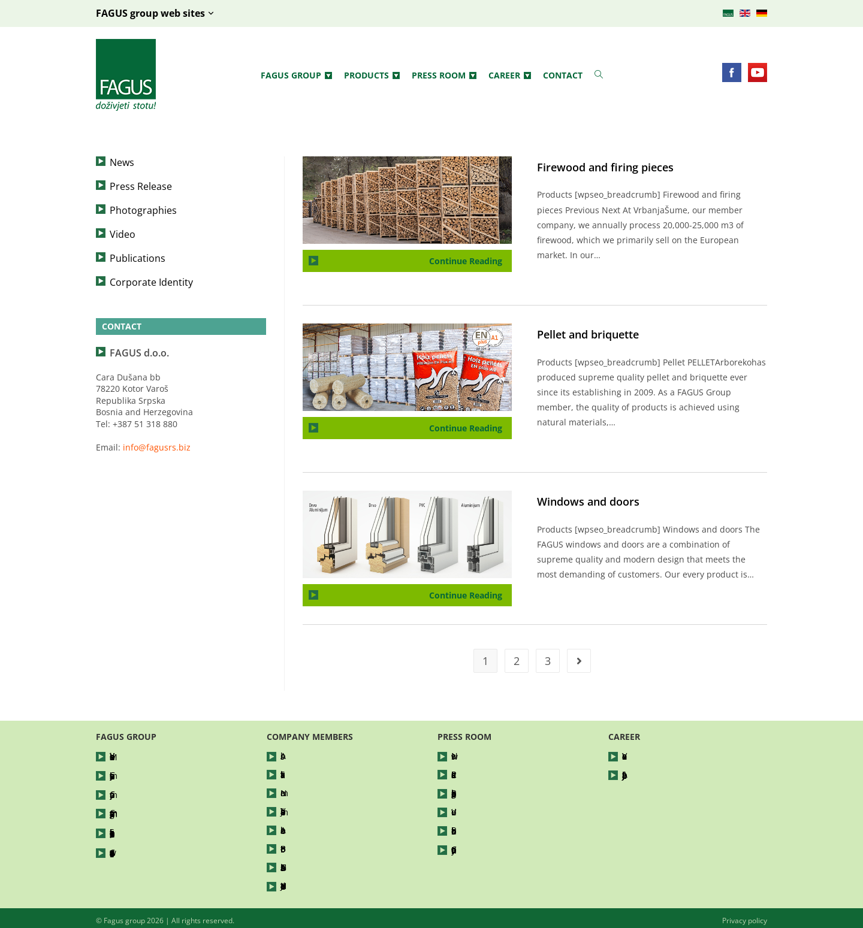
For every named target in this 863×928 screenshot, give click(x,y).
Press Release (141, 186)
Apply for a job (651, 773)
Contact (563, 75)
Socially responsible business (169, 827)
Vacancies (642, 755)
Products (372, 75)
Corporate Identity (151, 282)
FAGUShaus (303, 863)
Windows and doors (588, 501)
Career (509, 75)
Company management (156, 809)
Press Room (444, 75)
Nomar (294, 791)
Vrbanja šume (308, 809)
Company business (148, 773)
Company (128, 791)
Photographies (143, 210)
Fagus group (296, 75)
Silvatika (296, 773)
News (122, 162)
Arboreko (298, 827)
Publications (137, 258)
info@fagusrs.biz (157, 447)
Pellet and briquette (588, 334)
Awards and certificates (157, 845)
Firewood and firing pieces (605, 167)
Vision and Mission (147, 755)
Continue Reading (470, 258)
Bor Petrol (300, 845)
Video (122, 234)
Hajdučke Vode (310, 881)
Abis (289, 755)
